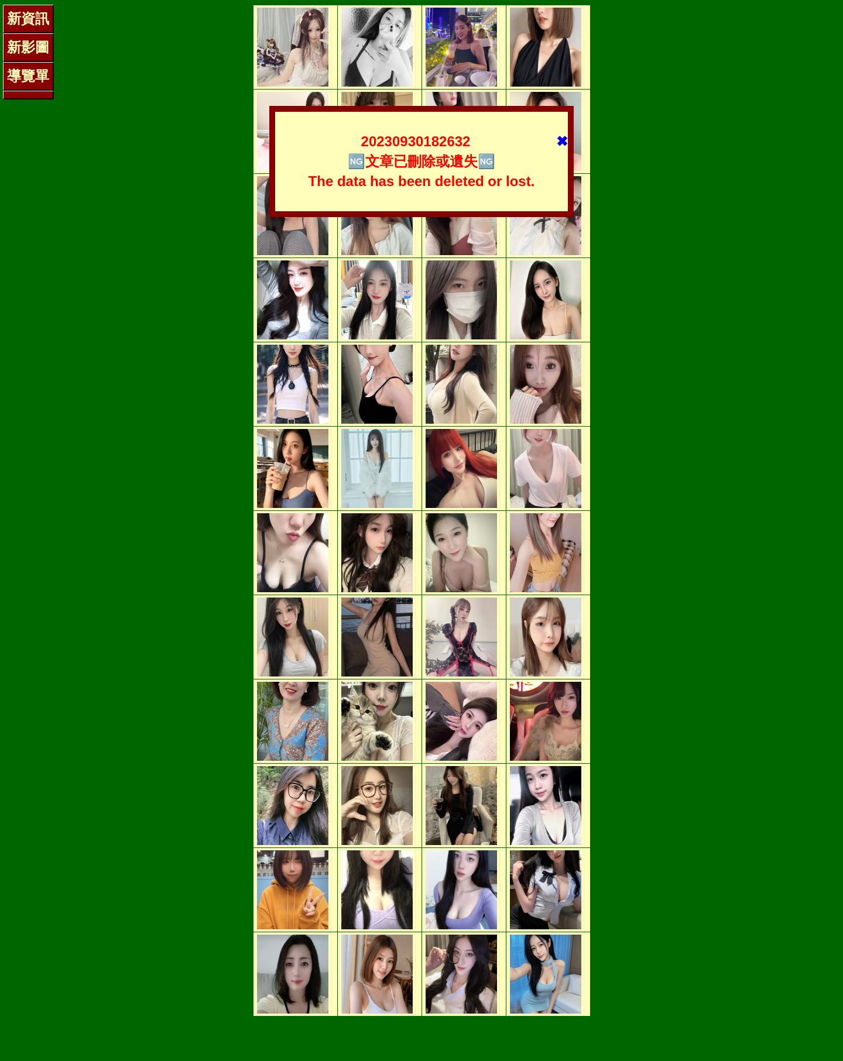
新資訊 (28, 18)
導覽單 (28, 76)
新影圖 (28, 47)
